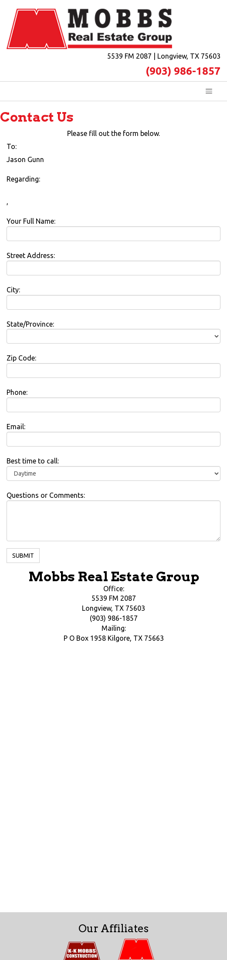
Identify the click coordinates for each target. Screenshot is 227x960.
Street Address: (31, 255)
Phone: (17, 392)
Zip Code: (21, 358)
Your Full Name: (31, 221)
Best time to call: (33, 461)
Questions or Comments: (46, 495)
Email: (16, 426)
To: (12, 146)
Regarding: (23, 179)
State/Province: (30, 324)
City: (13, 290)
